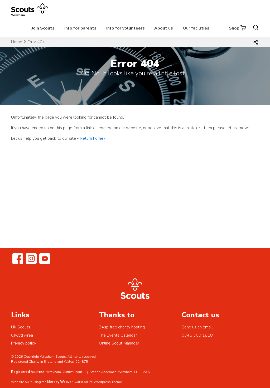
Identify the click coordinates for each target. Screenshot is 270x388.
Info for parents (80, 28)
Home (16, 42)
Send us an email (197, 327)
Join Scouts (43, 28)
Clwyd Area (22, 335)
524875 (81, 361)
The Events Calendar (118, 335)
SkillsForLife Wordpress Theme (98, 382)
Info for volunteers (125, 28)
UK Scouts (20, 327)
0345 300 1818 (197, 335)
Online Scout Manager (119, 343)
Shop (234, 28)
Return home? (92, 138)
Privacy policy (23, 343)
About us (163, 28)
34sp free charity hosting (122, 327)
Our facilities (196, 28)
